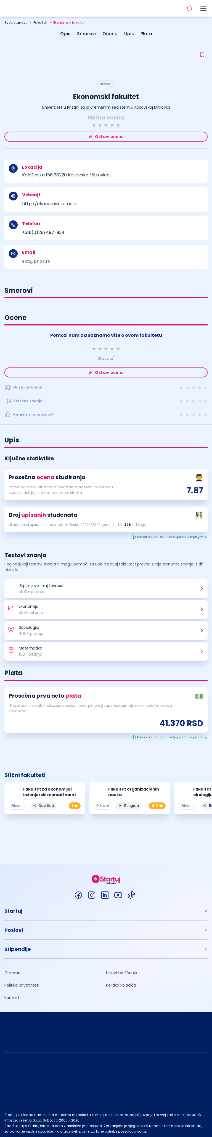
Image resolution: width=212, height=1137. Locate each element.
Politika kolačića (121, 983)
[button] (106, 909)
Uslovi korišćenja (121, 971)
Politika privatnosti (21, 983)
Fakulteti (40, 22)
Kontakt (11, 996)
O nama (12, 971)
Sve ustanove (15, 22)
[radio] (94, 125)
